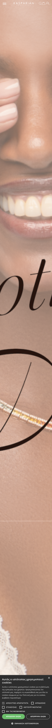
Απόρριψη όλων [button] (38, 716)
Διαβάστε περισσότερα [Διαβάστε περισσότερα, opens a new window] (11, 698)
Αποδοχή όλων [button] (13, 716)
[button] (26, 723)
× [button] (49, 678)
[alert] (26, 701)
